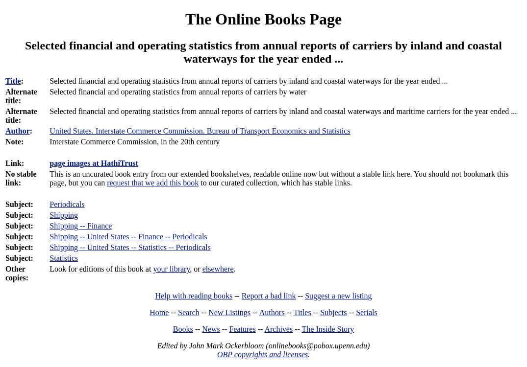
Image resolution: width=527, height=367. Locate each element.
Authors (272, 312)
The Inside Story (328, 329)
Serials (366, 312)
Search (189, 312)
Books (183, 329)
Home (159, 312)
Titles (302, 312)
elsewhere (218, 269)
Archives (278, 329)
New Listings (229, 312)
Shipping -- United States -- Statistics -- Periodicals (130, 247)
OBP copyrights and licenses (262, 354)
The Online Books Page (263, 19)
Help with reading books (193, 296)
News (211, 329)
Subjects (333, 312)
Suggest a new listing (338, 296)
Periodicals (67, 204)
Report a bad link (269, 296)
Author (17, 131)
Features (242, 329)
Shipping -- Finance (81, 226)
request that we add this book (153, 183)
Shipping (64, 215)
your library (171, 269)
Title (13, 81)
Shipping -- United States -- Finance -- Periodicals (128, 236)
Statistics (64, 258)
